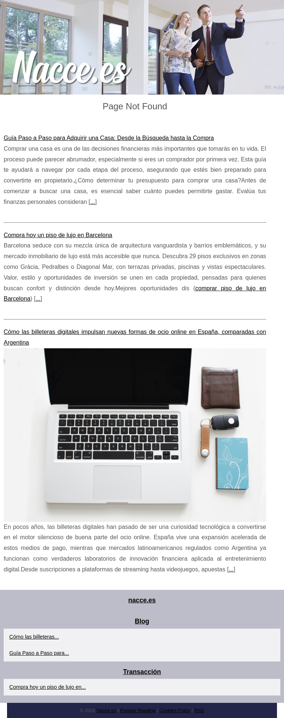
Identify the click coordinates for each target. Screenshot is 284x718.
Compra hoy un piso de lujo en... (47, 687)
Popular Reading (137, 710)
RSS (199, 710)
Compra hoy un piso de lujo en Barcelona (58, 235)
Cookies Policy (174, 710)
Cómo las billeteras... (34, 637)
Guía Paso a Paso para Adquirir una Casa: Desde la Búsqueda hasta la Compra (109, 138)
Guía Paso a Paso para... (39, 653)
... (92, 202)
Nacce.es (106, 710)
